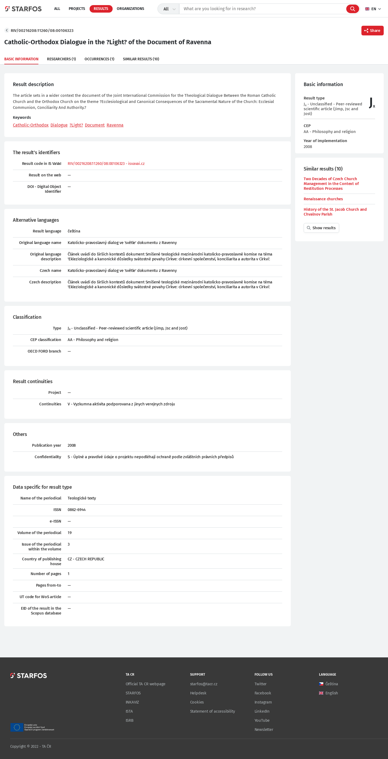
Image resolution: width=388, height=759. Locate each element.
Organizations (130, 8)
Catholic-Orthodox (31, 125)
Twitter (261, 684)
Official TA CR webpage (146, 684)
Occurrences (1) (99, 59)
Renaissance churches (323, 199)
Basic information (21, 59)
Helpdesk (198, 693)
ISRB (129, 720)
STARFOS (133, 693)
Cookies (197, 702)
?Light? (76, 125)
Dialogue (59, 125)
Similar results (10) (141, 59)
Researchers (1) (61, 59)
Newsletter (264, 729)
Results (101, 8)
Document (95, 125)
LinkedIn (262, 711)
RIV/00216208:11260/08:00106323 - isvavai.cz (106, 163)
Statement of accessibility (212, 711)
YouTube (262, 720)
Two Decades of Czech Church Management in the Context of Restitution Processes (331, 183)
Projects (77, 8)
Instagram (263, 702)
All (57, 8)
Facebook (263, 693)
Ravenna (115, 125)
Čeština (331, 684)
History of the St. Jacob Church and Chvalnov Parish (335, 212)
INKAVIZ (132, 702)
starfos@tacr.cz (203, 684)
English (331, 693)
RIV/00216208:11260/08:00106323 (42, 30)
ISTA (129, 711)
